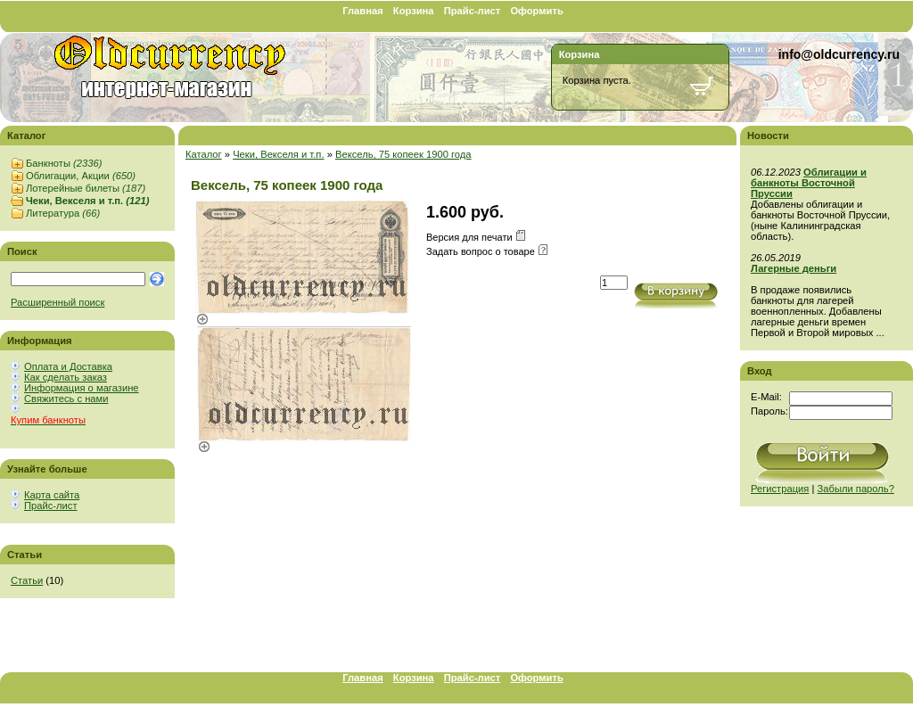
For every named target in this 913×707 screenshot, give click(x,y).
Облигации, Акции (81, 175)
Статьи (27, 580)
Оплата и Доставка (68, 366)
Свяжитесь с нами (66, 398)
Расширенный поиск (57, 302)
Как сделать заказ (65, 377)
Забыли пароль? (856, 488)
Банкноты (64, 163)
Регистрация (780, 488)
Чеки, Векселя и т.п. (87, 200)
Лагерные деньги (793, 268)
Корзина (413, 10)
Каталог (203, 154)
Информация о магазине (81, 387)
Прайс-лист (472, 10)
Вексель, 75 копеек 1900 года (403, 154)
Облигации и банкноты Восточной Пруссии (809, 183)
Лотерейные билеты (85, 188)
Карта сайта (51, 494)
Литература (63, 213)
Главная (362, 10)
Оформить (536, 10)
